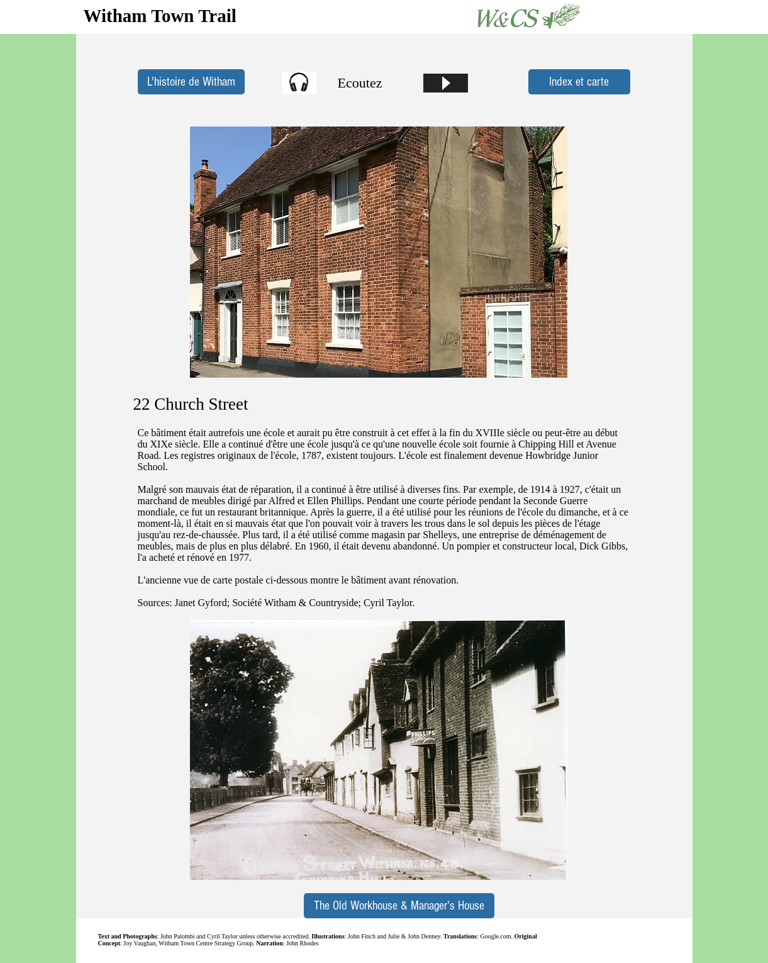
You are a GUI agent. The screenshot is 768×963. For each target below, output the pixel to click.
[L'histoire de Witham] (191, 81)
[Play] (445, 83)
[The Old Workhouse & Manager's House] (399, 905)
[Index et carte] (579, 81)
